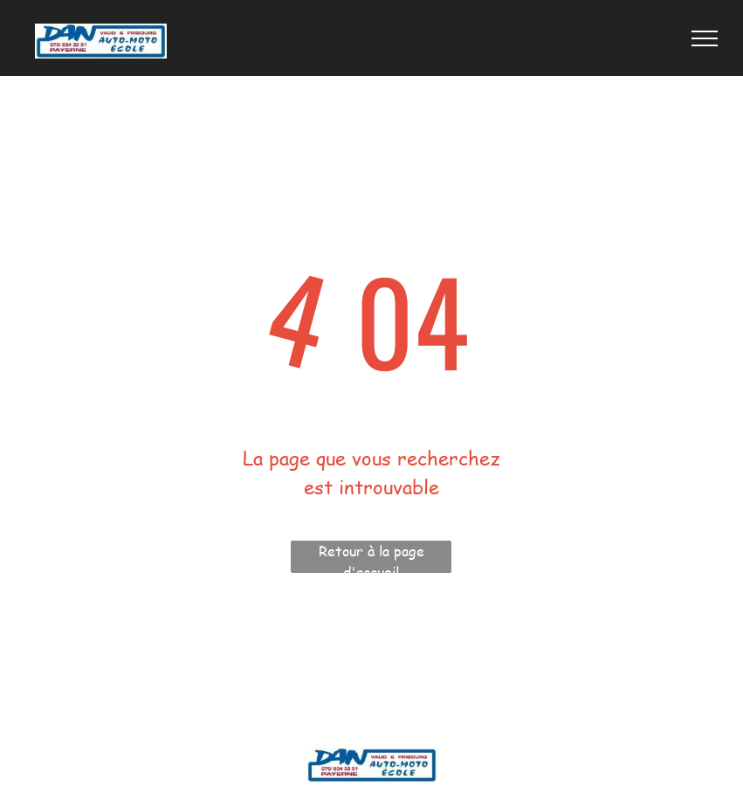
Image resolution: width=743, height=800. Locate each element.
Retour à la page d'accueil (371, 557)
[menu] (704, 38)
